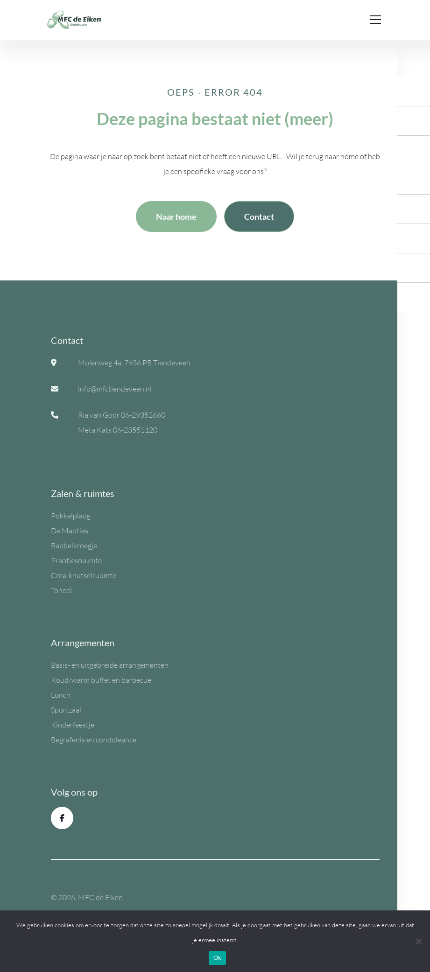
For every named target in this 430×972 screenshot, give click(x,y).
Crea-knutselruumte (83, 575)
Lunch (60, 694)
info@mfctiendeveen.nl (115, 388)
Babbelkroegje (74, 545)
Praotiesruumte (76, 560)
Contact (259, 216)
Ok (217, 957)
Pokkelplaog (71, 515)
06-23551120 (135, 429)
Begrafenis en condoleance (93, 739)
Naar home (176, 216)
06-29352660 (143, 415)
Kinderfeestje (72, 724)
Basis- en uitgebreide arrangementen (110, 665)
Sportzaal (66, 709)
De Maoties (69, 530)
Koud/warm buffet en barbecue (101, 680)
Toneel (61, 590)
